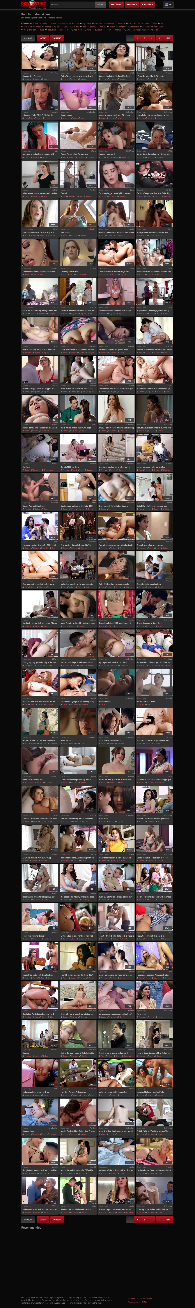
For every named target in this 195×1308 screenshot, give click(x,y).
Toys (41, 274)
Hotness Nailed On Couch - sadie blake (39, 740)
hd (162, 23)
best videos (116, 4)
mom (44, 23)
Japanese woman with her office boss (114, 115)
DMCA (144, 1302)
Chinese (26, 1053)
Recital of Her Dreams (146, 701)
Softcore (120, 743)
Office (160, 626)
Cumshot (119, 235)
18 (26, 118)
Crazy (122, 352)
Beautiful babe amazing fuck (149, 584)
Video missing (105, 701)
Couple (82, 626)
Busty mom (103, 818)
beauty (93, 26)
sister (53, 23)
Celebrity (151, 626)
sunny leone (65, 23)
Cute (82, 743)
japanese (87, 23)
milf (58, 26)
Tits (34, 274)
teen (77, 23)
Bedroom (157, 978)
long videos (147, 4)
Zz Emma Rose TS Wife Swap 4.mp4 (38, 857)
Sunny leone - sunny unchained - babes (39, 271)
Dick (165, 352)
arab (138, 23)
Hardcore (124, 665)
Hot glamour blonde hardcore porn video (40, 1170)
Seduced (47, 900)
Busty (54, 548)
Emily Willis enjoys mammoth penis (114, 584)
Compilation (124, 431)
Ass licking (29, 782)
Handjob (119, 626)
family (103, 26)
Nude (112, 743)
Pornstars (45, 431)
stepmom (134, 26)
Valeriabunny (66, 115)
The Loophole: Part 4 (69, 271)
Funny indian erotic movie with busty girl (116, 545)
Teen (121, 391)
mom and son (30, 29)
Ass (64, 157)
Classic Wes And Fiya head (33, 506)
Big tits (150, 118)
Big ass (74, 79)
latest (43, 38)
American (72, 196)
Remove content (134, 1302)
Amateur (28, 79)
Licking (166, 509)
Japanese (36, 470)
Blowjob (47, 79)
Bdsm (81, 352)
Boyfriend (160, 782)
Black (46, 509)
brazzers (122, 26)
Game (92, 1095)
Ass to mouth (82, 274)
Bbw (73, 509)
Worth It (64, 193)
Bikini (35, 431)
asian (156, 29)
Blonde (83, 79)
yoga (66, 26)
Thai (119, 1134)
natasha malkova (142, 29)
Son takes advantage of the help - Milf (77, 506)
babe (146, 23)
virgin (112, 26)
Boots (42, 235)
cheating (49, 26)
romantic (28, 26)
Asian (103, 118)
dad (84, 26)
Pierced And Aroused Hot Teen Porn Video (116, 232)
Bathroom (125, 157)
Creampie (113, 665)
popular (28, 38)
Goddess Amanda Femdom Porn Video (115, 310)
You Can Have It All (107, 154)
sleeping (99, 23)
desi (42, 29)
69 (32, 118)
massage (110, 23)
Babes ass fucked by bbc (33, 779)
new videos (132, 4)
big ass (75, 26)
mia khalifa (159, 26)
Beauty (160, 431)
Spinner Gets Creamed (32, 76)
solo (131, 23)
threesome (64, 29)
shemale (118, 29)
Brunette (123, 79)
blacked (98, 29)
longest (57, 38)
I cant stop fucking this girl (34, 936)
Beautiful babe (67, 740)
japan (108, 29)
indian (35, 23)
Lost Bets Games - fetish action (73, 1092)
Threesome (48, 470)
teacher (146, 26)
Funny (160, 821)
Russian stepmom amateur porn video (115, 1209)
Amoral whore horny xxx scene (150, 545)
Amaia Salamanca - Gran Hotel (149, 623)
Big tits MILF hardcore (70, 467)
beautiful (52, 29)
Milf (121, 782)
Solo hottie (65, 232)
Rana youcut (142, 1014)
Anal (75, 118)
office (38, 26)
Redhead (53, 1134)
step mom (77, 29)
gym (128, 29)
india (88, 29)
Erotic (80, 587)
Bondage (161, 79)
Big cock (36, 196)
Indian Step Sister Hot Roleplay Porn (38, 975)
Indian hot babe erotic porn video (151, 467)
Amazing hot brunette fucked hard (113, 1053)
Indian (88, 587)
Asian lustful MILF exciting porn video (77, 388)
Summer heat (28, 1131)
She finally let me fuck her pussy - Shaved (40, 623)
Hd (91, 313)
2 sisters (26, 467)
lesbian (121, 23)
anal (155, 23)
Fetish (84, 1095)
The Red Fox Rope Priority (110, 740)
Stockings (85, 900)
